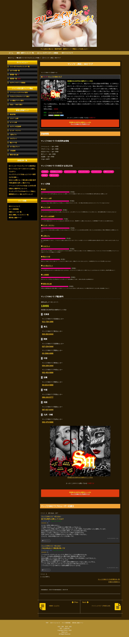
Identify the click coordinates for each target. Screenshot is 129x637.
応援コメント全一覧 (15, 212)
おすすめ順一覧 (15, 70)
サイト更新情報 (14, 209)
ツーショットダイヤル (55, 112)
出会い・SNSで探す (16, 104)
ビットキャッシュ (96, 171)
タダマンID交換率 (48, 216)
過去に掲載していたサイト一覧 (19, 215)
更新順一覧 (15, 78)
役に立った (46, 540)
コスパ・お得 (47, 198)
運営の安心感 (47, 284)
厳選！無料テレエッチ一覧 (25, 53)
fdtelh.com (64, 632)
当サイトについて (67, 53)
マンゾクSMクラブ (55, 77)
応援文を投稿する (114, 582)
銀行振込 (45, 175)
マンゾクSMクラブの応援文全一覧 (109, 579)
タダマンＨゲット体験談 (17, 82)
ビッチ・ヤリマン (48, 225)
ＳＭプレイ (46, 246)
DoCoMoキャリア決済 (56, 171)
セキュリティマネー (83, 171)
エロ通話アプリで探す (17, 100)
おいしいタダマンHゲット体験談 (47, 53)
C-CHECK (45, 171)
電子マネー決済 (54, 175)
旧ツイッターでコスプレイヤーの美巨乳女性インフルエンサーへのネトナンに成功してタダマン (22, 168)
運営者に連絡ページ (15, 217)
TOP (47, 622)
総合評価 (12, 114)
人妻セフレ (46, 236)
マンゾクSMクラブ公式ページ (80, 123)
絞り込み (57, 516)
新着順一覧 (14, 74)
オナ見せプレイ (48, 266)
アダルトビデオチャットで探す (20, 96)
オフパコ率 (46, 207)
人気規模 (46, 275)
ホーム (11, 53)
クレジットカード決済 (70, 171)
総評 (44, 189)
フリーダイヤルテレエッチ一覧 (20, 66)
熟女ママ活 (46, 256)
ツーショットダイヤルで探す (19, 92)
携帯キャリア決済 (109, 171)
